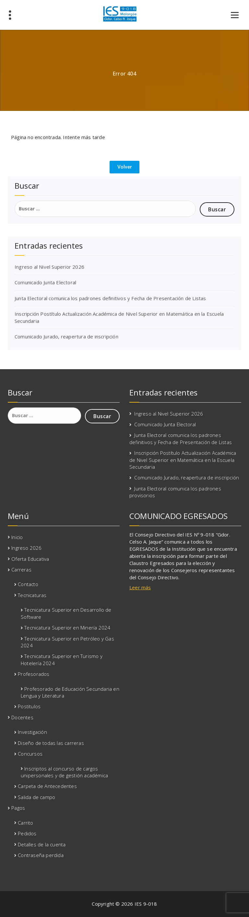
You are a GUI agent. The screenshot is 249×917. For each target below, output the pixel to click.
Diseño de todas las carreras (51, 743)
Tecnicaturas (32, 595)
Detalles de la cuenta (41, 844)
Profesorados (33, 674)
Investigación (32, 732)
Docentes (22, 717)
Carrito (25, 822)
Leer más (140, 587)
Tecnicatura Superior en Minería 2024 (67, 627)
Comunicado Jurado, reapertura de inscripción (66, 336)
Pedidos (27, 833)
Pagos (18, 808)
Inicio (17, 537)
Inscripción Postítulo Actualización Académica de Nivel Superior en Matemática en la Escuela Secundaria (182, 460)
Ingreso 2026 (26, 548)
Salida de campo (36, 797)
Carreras (21, 569)
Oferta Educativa (30, 559)
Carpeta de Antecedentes (47, 786)
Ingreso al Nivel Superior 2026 (49, 267)
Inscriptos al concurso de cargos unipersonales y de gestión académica (64, 772)
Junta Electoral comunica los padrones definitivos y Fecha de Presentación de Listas (110, 298)
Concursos (30, 753)
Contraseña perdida (41, 855)
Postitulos (29, 706)
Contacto (28, 584)
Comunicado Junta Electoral (45, 282)
